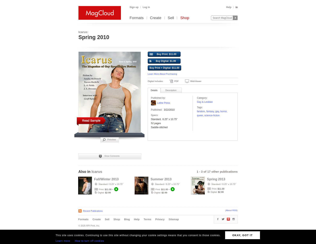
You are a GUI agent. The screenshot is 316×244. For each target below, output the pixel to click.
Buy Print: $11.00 (163, 54)
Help (228, 7)
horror (223, 111)
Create (155, 18)
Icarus (96, 172)
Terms (147, 219)
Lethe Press (163, 103)
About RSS (231, 210)
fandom (201, 111)
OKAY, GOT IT (242, 235)
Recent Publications (93, 211)
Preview (109, 139)
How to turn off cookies (89, 241)
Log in (146, 7)
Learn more (63, 241)
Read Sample (91, 120)
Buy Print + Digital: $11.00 (164, 67)
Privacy (160, 219)
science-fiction (212, 115)
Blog (127, 219)
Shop (184, 18)
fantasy (210, 111)
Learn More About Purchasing (162, 74)
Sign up (134, 7)
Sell (171, 18)
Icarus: (83, 32)
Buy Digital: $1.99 (163, 61)
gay (217, 111)
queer (200, 115)
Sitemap (174, 219)
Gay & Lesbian (205, 102)
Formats (137, 18)
